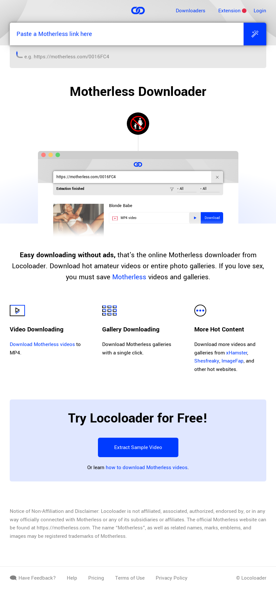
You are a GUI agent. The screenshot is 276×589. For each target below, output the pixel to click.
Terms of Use (130, 578)
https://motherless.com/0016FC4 (71, 56)
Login (260, 10)
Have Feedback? (33, 578)
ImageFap (233, 360)
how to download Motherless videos (146, 467)
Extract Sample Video (138, 447)
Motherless (129, 277)
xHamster (236, 352)
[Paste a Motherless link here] (127, 34)
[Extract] (255, 34)
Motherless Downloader (138, 91)
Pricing (96, 578)
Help (72, 578)
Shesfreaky (206, 360)
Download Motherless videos (42, 344)
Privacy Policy (171, 578)
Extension (229, 10)
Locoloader (253, 578)
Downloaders (190, 10)
